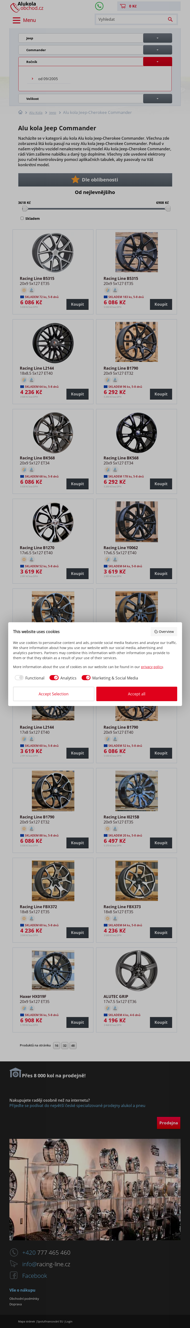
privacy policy (152, 666)
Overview (164, 631)
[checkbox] (29, 678)
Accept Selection (54, 694)
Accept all (136, 694)
